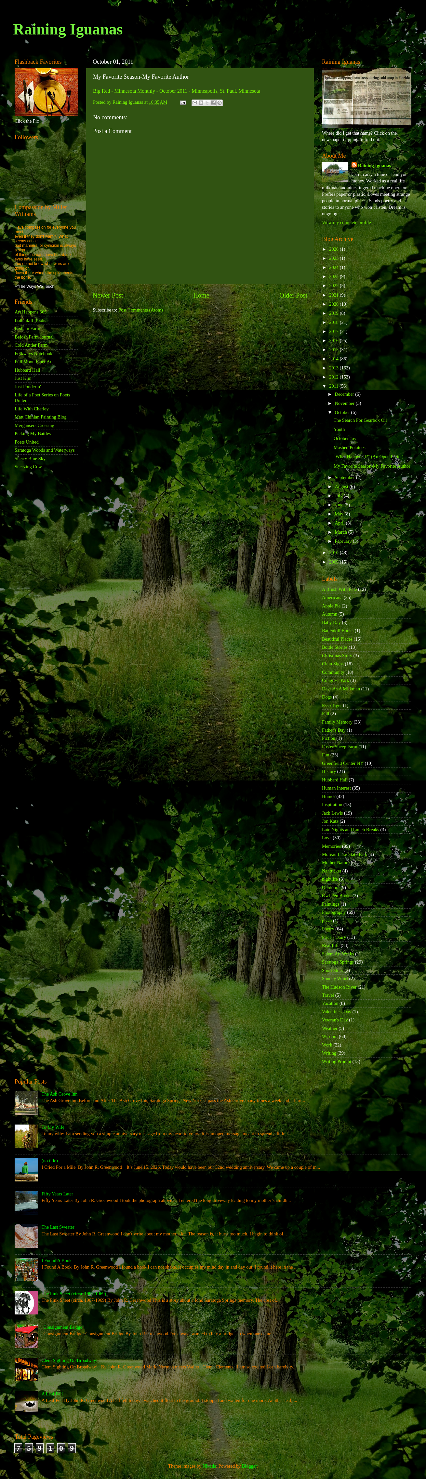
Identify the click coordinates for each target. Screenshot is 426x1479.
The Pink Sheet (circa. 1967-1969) (74, 1293)
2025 (334, 258)
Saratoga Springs (338, 962)
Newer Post (108, 295)
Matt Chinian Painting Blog (41, 417)
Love (327, 837)
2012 (334, 377)
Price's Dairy (334, 937)
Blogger (249, 1466)
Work (327, 1044)
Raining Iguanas (68, 29)
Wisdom (330, 1036)
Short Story (332, 970)
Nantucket (331, 870)
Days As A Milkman (341, 688)
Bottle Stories (335, 647)
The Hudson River (339, 987)
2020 (334, 304)
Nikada (209, 1466)
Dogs (327, 697)
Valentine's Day (336, 1011)
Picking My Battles (33, 433)
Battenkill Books (30, 320)
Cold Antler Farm (31, 345)
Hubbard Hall (27, 370)
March (341, 532)
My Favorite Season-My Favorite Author (372, 466)
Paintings (330, 904)
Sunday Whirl (335, 978)
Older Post (293, 295)
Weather (330, 1028)
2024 (334, 267)
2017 (334, 331)
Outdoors (330, 887)
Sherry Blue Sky (30, 458)
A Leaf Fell (52, 1393)
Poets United (27, 442)
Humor (328, 796)
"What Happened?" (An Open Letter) (369, 456)
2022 (334, 285)
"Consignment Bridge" (63, 1327)
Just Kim (23, 378)
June (340, 504)
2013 (334, 367)
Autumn (329, 614)
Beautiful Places (337, 639)
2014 (334, 358)
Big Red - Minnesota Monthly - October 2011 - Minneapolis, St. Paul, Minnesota (176, 91)
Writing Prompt (336, 1061)
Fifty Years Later (57, 1193)
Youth (339, 429)
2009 (334, 562)
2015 (334, 349)
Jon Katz (330, 821)
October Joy (345, 438)
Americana (332, 597)
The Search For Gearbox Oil (360, 420)
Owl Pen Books (336, 895)
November (345, 403)
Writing (329, 1053)
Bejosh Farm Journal (34, 337)
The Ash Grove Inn (60, 1094)
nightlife (330, 879)
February (344, 541)
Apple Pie (331, 605)
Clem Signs (333, 663)
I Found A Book (57, 1260)
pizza (327, 920)
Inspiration (332, 804)
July (339, 495)
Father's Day (334, 730)
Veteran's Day (335, 1019)
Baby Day (331, 622)
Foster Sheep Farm (339, 746)
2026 (334, 249)
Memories (331, 846)
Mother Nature (336, 862)
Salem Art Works (338, 953)
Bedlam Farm (27, 328)
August (342, 486)
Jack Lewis (332, 813)
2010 (334, 552)
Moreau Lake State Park (344, 854)
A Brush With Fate (339, 589)
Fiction (328, 738)
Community (333, 672)
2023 (334, 276)
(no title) (50, 1160)
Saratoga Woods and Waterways (45, 450)
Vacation (330, 1003)
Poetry (328, 928)
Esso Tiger (332, 705)
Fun (325, 754)
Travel (328, 995)
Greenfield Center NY (343, 763)
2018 (334, 322)
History (329, 771)
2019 (334, 313)
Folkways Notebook (33, 353)
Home (201, 295)
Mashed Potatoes (350, 447)
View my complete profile (346, 222)
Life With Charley (32, 408)
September (345, 477)
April (340, 523)
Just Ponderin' (28, 386)
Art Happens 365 (31, 311)
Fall (325, 713)
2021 (334, 295)
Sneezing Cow (28, 466)
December (345, 394)
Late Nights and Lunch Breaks (350, 829)
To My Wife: (54, 1127)
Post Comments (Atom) (140, 310)
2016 (334, 340)
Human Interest (336, 788)
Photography (334, 912)
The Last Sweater (58, 1227)
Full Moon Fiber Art (34, 361)
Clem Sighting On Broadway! (70, 1360)
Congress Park (335, 680)
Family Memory (337, 722)
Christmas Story (337, 655)
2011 (334, 386)
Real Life (330, 945)
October (343, 412)
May (340, 513)
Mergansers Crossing (34, 425)
